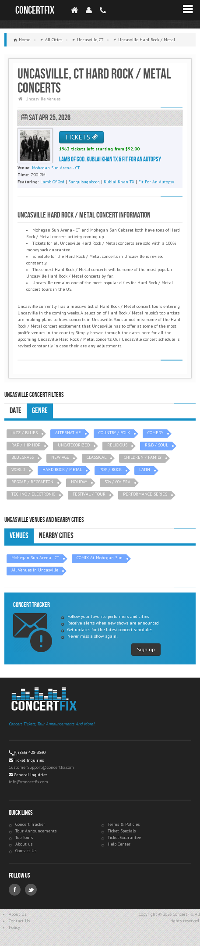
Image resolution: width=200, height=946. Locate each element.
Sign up (146, 649)
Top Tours (24, 837)
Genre (40, 410)
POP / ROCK (110, 469)
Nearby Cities (56, 535)
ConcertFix (34, 10)
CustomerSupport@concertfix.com (41, 767)
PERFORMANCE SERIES (145, 494)
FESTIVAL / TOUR (89, 494)
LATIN (144, 469)
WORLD (18, 469)
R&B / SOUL (156, 445)
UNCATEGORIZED (74, 445)
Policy (14, 927)
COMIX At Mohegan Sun (100, 557)
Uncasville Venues (42, 99)
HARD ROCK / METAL (62, 469)
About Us (17, 914)
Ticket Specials (122, 831)
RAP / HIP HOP (25, 445)
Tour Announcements (35, 831)
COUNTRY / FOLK (114, 433)
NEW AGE (60, 457)
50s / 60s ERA (117, 482)
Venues (19, 535)
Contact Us (25, 850)
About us (23, 844)
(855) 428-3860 (32, 752)
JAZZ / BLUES (24, 433)
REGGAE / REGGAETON (32, 482)
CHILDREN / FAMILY (142, 457)
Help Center (119, 844)
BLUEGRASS (22, 457)
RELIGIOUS (117, 445)
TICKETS (81, 137)
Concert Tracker (30, 824)
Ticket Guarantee (124, 837)
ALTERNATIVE (68, 433)
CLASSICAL (96, 457)
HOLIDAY (79, 482)
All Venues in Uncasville (34, 570)
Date (15, 410)
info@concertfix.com (28, 782)
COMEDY (155, 433)
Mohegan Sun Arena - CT (35, 557)
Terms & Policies (124, 824)
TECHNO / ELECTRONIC (33, 494)
